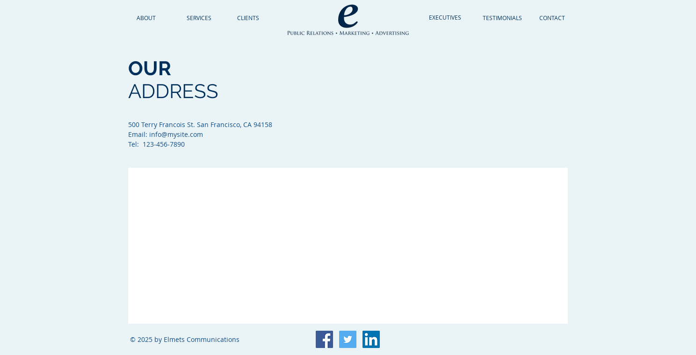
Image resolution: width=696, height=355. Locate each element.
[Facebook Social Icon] (324, 339)
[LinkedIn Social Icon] (371, 339)
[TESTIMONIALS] (502, 18)
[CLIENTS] (248, 18)
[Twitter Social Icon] (347, 339)
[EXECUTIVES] (445, 17)
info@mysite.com (176, 134)
